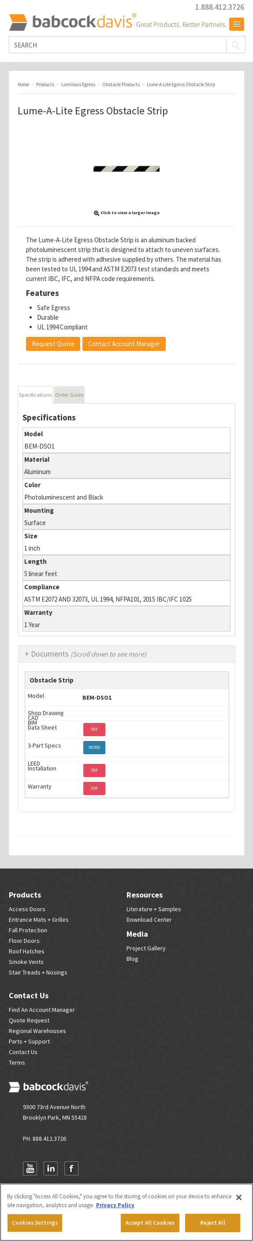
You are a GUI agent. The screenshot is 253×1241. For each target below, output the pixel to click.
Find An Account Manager (42, 1010)
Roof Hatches (27, 951)
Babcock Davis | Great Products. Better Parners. (118, 22)
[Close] (239, 1197)
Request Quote (53, 343)
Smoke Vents (26, 962)
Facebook (71, 1168)
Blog (132, 959)
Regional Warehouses (37, 1031)
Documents (88, 654)
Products (25, 895)
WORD (94, 747)
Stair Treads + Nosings (38, 972)
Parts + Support (29, 1041)
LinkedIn (51, 1168)
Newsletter (92, 1168)
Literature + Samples (153, 909)
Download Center (149, 919)
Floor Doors (24, 941)
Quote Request (29, 1020)
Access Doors (27, 909)
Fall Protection (28, 930)
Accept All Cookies (150, 1222)
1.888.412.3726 (219, 7)
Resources (144, 895)
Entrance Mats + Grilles (39, 919)
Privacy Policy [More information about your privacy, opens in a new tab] (115, 1205)
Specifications (35, 394)
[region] (126, 1212)
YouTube (30, 1168)
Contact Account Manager (124, 343)
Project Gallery (146, 948)
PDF (94, 729)
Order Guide (69, 394)
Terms (17, 1062)
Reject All (212, 1222)
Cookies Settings (35, 1222)
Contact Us (28, 995)
